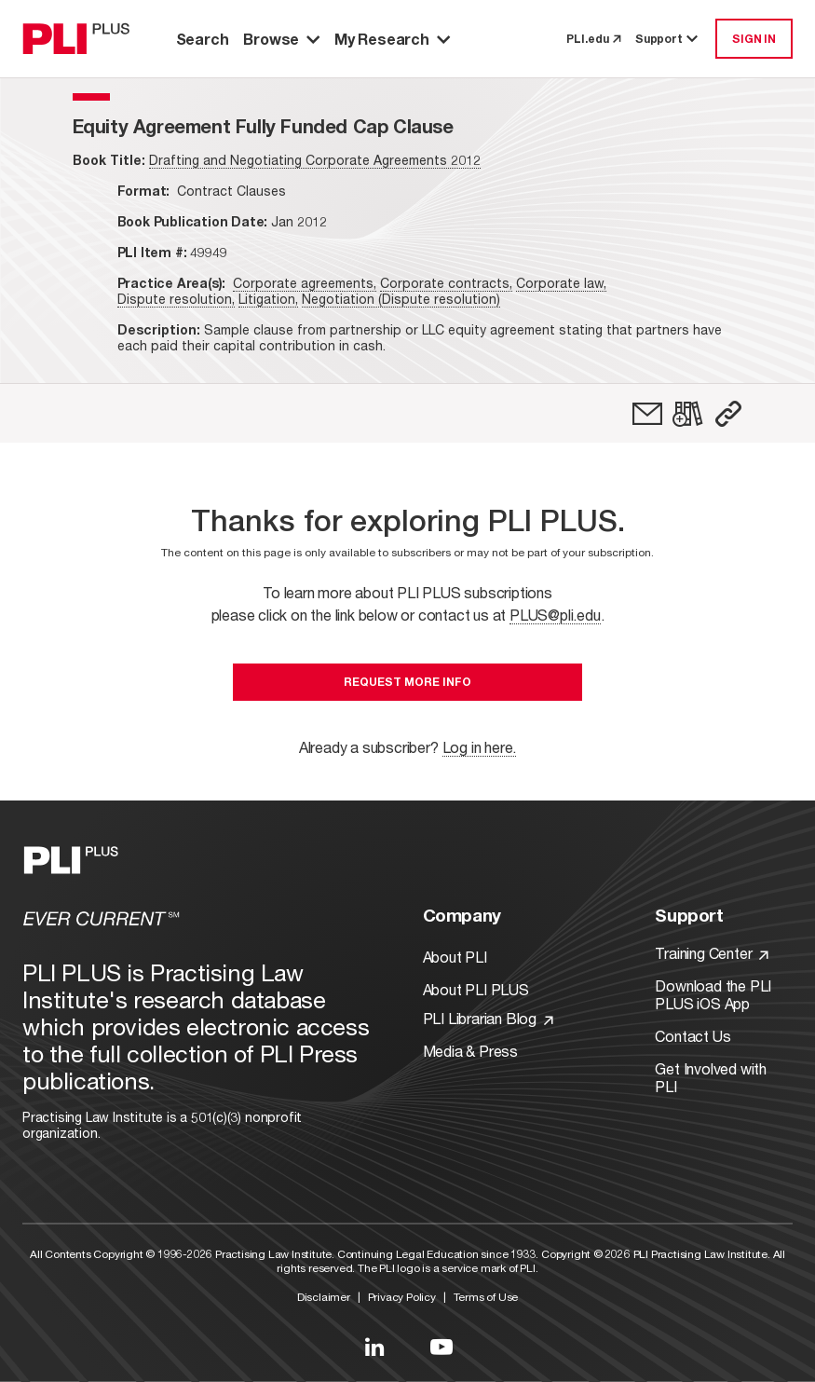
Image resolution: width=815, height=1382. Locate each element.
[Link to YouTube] (441, 1347)
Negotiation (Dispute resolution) (401, 299)
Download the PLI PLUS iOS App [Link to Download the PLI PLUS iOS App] (713, 994)
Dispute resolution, (176, 299)
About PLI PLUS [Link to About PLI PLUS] (476, 989)
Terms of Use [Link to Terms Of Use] (486, 1297)
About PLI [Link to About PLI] (455, 956)
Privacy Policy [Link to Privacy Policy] (402, 1297)
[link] (647, 414)
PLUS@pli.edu (555, 614)
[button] (728, 414)
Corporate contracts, (446, 283)
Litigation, (268, 299)
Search (202, 39)
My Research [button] (392, 39)
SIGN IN (754, 39)
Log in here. (479, 747)
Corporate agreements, (304, 283)
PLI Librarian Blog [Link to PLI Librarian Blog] (488, 1018)
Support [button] (667, 39)
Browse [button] (281, 39)
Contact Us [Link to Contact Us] (692, 1036)
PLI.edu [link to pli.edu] (593, 39)
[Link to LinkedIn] (374, 1347)
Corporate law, (561, 283)
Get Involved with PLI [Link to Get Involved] (711, 1077)
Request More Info (407, 682)
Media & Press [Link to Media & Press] (470, 1051)
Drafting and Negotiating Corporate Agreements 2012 (315, 160)
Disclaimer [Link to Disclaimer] (323, 1297)
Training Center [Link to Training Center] (711, 953)
